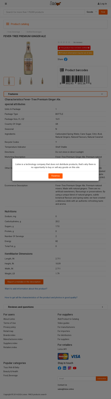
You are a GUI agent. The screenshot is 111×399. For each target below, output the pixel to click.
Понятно (55, 176)
